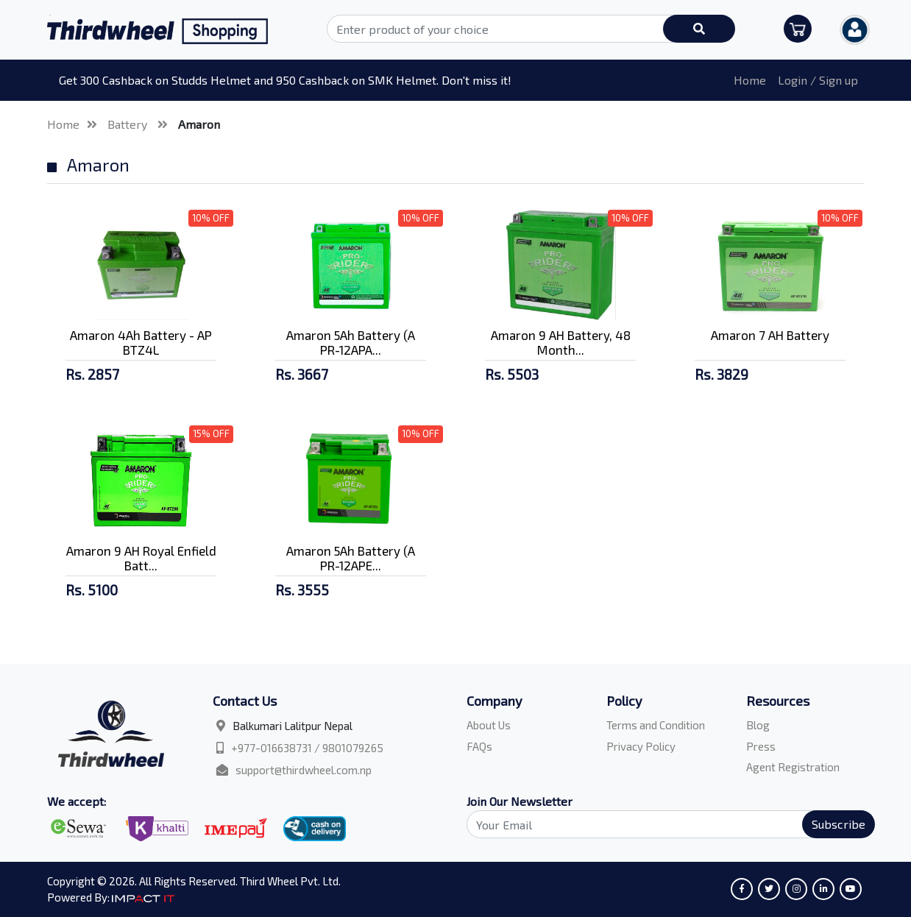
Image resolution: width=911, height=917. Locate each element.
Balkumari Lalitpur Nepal (292, 725)
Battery (128, 124)
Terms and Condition (655, 725)
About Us (489, 725)
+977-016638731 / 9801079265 (307, 747)
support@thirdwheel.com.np (303, 769)
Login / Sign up (818, 80)
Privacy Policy (641, 746)
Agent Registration (793, 766)
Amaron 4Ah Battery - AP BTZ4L (141, 342)
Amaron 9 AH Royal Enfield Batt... (141, 558)
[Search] (662, 824)
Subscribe (838, 824)
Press (761, 746)
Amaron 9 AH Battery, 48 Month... (561, 342)
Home (750, 80)
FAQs (479, 746)
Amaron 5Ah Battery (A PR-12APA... (350, 342)
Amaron (199, 124)
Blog (758, 725)
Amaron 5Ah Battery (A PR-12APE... (350, 558)
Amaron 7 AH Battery (770, 335)
